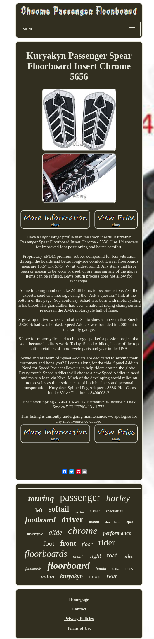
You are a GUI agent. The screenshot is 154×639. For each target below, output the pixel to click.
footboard (40, 519)
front (68, 543)
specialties (114, 511)
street (95, 510)
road (112, 555)
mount (94, 521)
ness (129, 568)
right (95, 556)
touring (41, 498)
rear (111, 576)
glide (55, 532)
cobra (47, 577)
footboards (33, 568)
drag (95, 577)
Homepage (79, 599)
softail (59, 509)
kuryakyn (71, 576)
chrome (83, 530)
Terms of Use (79, 628)
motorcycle (35, 534)
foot (49, 543)
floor (87, 544)
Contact (79, 609)
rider (106, 542)
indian (116, 569)
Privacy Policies (79, 618)
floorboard (68, 565)
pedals (78, 556)
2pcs (129, 522)
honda (101, 568)
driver (72, 519)
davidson (112, 522)
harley (118, 498)
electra (79, 512)
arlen (129, 556)
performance (117, 533)
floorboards (46, 554)
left (39, 510)
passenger (80, 497)
